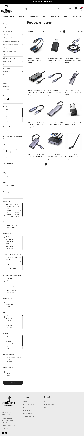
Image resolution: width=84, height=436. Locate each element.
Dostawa (25, 401)
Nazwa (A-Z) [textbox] (30, 31)
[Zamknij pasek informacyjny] (82, 2)
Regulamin (25, 407)
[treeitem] (13, 28)
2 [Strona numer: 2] (67, 31)
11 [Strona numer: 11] (78, 31)
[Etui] (45, 16)
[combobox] (35, 31)
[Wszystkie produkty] (9, 16)
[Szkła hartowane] (34, 16)
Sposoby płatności (28, 413)
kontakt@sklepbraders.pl (8, 425)
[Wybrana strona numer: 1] (64, 31)
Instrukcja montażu (49, 404)
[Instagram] (6, 433)
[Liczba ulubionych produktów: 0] (76, 9)
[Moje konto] (70, 9)
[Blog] (65, 16)
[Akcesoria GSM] (55, 16)
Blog (45, 407)
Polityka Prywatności (28, 416)
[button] (21, 16)
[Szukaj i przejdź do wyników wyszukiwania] (59, 9)
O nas (45, 401)
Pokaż (13, 383)
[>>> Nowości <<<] (75, 16)
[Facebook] (3, 433)
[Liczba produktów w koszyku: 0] (81, 9)
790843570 (5, 428)
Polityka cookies (27, 410)
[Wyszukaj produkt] (41, 9)
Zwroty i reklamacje (28, 404)
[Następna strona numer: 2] (82, 31)
